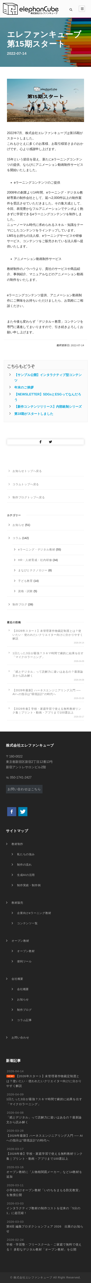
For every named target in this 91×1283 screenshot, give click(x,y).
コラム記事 (24, 1020)
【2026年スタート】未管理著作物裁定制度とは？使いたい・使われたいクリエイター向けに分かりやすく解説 (48, 634)
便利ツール (24, 961)
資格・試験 (25, 591)
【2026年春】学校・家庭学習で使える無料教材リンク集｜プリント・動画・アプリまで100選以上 (47, 710)
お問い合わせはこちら (24, 789)
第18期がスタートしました (33, 413)
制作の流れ (24, 864)
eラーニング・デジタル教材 (36, 549)
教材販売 (17, 902)
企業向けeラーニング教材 (34, 913)
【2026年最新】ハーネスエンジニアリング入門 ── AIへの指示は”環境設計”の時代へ (47, 692)
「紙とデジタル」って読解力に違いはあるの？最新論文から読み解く (48, 673)
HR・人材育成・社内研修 (35, 560)
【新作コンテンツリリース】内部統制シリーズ (48, 406)
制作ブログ (20, 604)
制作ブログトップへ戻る (29, 497)
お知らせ (18, 524)
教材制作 (17, 844)
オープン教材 (20, 940)
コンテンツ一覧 (27, 923)
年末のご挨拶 (24, 387)
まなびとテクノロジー (32, 570)
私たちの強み (26, 854)
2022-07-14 (16, 53)
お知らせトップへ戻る (27, 471)
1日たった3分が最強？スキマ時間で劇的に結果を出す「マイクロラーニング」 (48, 655)
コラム (17, 538)
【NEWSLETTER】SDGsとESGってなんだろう (47, 397)
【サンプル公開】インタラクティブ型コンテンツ (48, 377)
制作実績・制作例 (29, 885)
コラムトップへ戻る (26, 484)
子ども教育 (25, 580)
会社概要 (17, 978)
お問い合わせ (20, 1037)
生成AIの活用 (26, 874)
